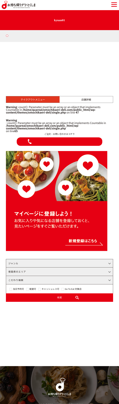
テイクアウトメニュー (33, 99)
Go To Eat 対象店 (73, 289)
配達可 (33, 289)
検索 (59, 297)
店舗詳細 (86, 99)
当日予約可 (18, 289)
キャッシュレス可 (50, 289)
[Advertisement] (59, 67)
